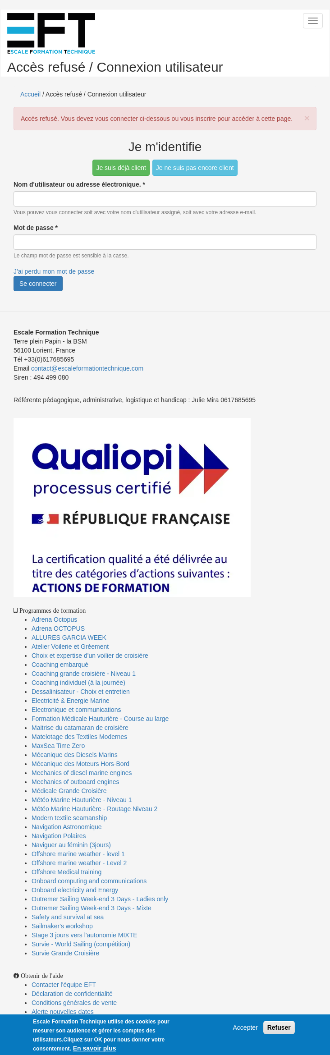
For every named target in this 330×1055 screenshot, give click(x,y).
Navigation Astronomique (67, 826)
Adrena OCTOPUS (58, 628)
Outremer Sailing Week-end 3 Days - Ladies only (100, 899)
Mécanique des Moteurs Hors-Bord (80, 763)
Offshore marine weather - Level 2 (79, 863)
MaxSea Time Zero (58, 745)
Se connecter (38, 283)
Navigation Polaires (59, 835)
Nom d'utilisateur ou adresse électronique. (79, 184)
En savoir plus (94, 1048)
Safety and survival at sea (68, 917)
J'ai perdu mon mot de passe (54, 271)
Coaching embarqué (60, 664)
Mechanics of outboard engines (75, 781)
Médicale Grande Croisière (69, 790)
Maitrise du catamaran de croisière (80, 727)
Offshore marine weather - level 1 (78, 854)
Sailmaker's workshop (62, 926)
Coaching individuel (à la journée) (78, 682)
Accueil (30, 94)
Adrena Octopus (54, 619)
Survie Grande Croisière (65, 953)
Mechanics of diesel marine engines (82, 772)
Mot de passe (36, 227)
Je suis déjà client (121, 167)
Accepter (245, 1027)
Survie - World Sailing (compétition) (81, 944)
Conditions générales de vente (74, 1002)
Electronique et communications (76, 709)
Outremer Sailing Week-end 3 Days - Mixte (91, 908)
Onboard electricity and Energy (75, 890)
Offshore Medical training (67, 872)
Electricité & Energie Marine (71, 700)
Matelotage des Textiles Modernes (79, 736)
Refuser (279, 1027)
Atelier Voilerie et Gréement (70, 646)
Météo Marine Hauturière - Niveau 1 (82, 799)
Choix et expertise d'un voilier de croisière (90, 655)
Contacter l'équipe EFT (64, 984)
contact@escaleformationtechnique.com (87, 368)
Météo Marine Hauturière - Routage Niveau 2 (94, 808)
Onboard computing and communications (89, 881)
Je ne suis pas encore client (195, 167)
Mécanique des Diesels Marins (75, 754)
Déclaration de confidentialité (72, 993)
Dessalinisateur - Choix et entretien (81, 691)
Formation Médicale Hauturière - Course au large (100, 718)
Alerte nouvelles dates (63, 1011)
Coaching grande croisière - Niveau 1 (84, 673)
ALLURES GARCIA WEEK (69, 637)
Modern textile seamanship (69, 817)
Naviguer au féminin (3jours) (71, 845)
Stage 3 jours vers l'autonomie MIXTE (85, 935)
